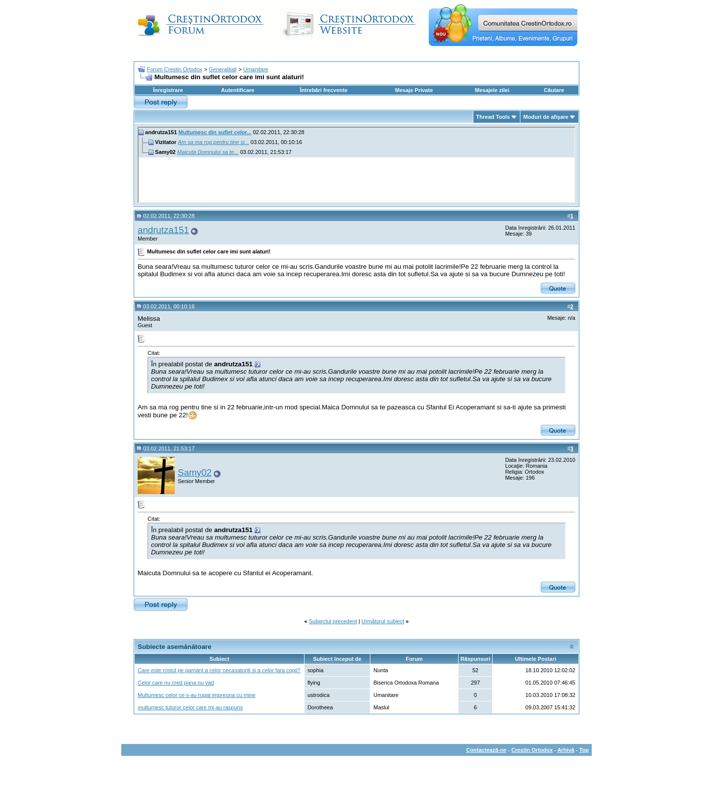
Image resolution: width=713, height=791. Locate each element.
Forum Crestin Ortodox (175, 69)
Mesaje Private (414, 90)
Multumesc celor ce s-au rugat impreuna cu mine (196, 695)
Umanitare (255, 69)
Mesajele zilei (492, 90)
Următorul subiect (382, 621)
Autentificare (237, 90)
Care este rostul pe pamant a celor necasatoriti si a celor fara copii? (219, 670)
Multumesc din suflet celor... (214, 132)
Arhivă (566, 750)
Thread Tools (493, 117)
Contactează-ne (486, 750)
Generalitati (223, 69)
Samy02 (194, 472)
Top (584, 750)
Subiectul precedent (333, 621)
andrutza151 (163, 230)
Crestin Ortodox (532, 750)
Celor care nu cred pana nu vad (176, 683)
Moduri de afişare (545, 117)
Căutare (554, 90)
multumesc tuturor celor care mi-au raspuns (190, 707)
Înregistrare (168, 90)
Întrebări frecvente (324, 90)
